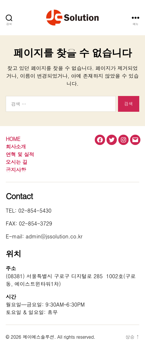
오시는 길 (17, 162)
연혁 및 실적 (20, 154)
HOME (13, 138)
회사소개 (16, 146)
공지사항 (16, 169)
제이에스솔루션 (38, 337)
